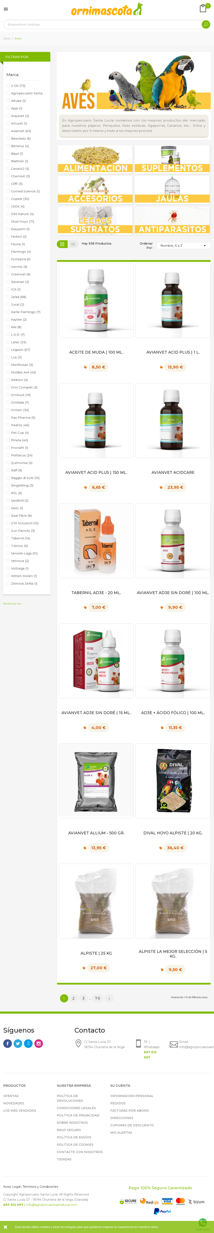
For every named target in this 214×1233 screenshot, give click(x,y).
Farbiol (19, 237)
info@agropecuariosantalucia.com (51, 1205)
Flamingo (21, 252)
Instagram (38, 1043)
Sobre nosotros (72, 1123)
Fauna (18, 244)
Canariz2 (20, 169)
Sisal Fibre (21, 516)
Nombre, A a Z (183, 245)
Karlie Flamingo (25, 312)
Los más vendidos (19, 1111)
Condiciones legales (76, 1108)
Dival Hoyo (22, 221)
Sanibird (19, 501)
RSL (16, 493)
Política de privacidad (78, 1115)
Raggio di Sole (25, 478)
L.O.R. (18, 335)
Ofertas (11, 1096)
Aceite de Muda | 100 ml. (96, 352)
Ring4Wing (22, 485)
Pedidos (118, 1103)
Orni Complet (24, 387)
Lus (16, 357)
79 (97, 998)
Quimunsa (21, 463)
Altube (18, 101)
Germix (19, 267)
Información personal (132, 1096)
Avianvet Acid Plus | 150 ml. (96, 472)
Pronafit (19, 448)
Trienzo (19, 546)
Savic (17, 508)
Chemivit (20, 176)
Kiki (16, 327)
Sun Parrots (23, 531)
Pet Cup (20, 433)
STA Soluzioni (24, 523)
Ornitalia (20, 402)
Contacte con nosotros (80, 1152)
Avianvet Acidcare (173, 472)
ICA (16, 289)
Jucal (17, 304)
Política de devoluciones (70, 1098)
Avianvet (21, 131)
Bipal (17, 154)
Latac (18, 342)
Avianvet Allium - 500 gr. (96, 833)
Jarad (18, 297)
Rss (28, 1043)
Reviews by (12, 603)
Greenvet (20, 274)
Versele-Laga (24, 553)
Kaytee (19, 320)
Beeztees (21, 138)
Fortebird (20, 259)
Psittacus (21, 455)
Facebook (7, 1043)
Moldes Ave (23, 372)
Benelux (20, 146)
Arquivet (20, 116)
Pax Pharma (23, 418)
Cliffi (16, 184)
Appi (16, 108)
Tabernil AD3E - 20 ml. (96, 592)
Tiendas (64, 1159)
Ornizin (20, 410)
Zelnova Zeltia (24, 583)
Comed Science (25, 191)
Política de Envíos (74, 1137)
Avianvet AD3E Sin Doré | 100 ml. (173, 592)
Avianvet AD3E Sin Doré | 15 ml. (96, 712)
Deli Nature (22, 214)
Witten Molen (24, 576)
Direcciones (121, 1118)
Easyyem (20, 229)
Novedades (13, 1103)
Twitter (18, 1043)
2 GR (18, 86)
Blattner (19, 161)
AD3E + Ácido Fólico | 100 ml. (173, 712)
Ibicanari (20, 282)
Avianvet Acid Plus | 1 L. (173, 352)
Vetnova (20, 561)
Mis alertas (121, 1133)
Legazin (20, 350)
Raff (16, 470)
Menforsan (22, 365)
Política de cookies (75, 1145)
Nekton (19, 380)
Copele (20, 199)
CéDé (17, 206)
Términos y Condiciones (40, 1187)
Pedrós (20, 425)
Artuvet (19, 123)
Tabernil (20, 538)
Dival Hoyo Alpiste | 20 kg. (173, 833)
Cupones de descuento (132, 1125)
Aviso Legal (12, 1187)
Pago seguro (69, 1130)
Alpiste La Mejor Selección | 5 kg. (173, 953)
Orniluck (20, 395)
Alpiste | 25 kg (96, 953)
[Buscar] (107, 24)
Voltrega (20, 568)
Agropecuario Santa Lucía (28, 93)
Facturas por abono (129, 1111)
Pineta (19, 440)
